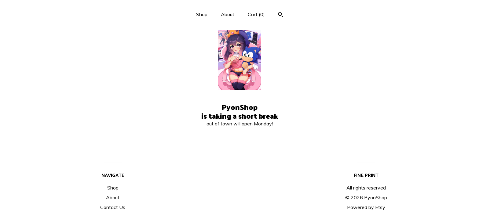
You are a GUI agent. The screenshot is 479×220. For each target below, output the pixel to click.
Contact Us (112, 207)
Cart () (256, 14)
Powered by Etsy (366, 207)
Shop (201, 14)
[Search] (280, 15)
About (227, 14)
